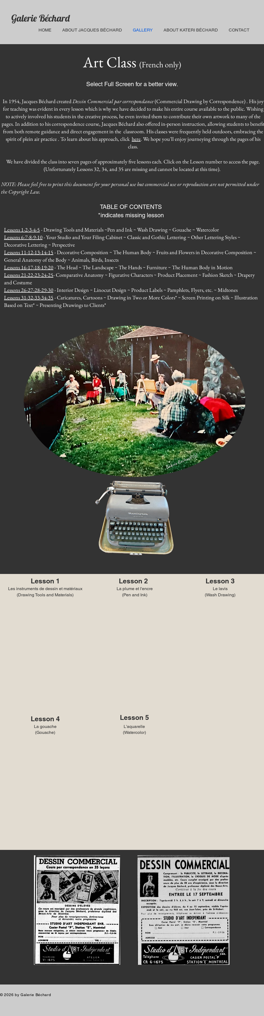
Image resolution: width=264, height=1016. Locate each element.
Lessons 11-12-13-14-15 (28, 252)
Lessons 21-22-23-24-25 (28, 274)
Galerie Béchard (40, 18)
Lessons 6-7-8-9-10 (23, 237)
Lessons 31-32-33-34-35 (28, 297)
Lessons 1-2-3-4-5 (22, 229)
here (136, 138)
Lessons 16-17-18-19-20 (28, 267)
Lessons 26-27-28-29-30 (28, 289)
